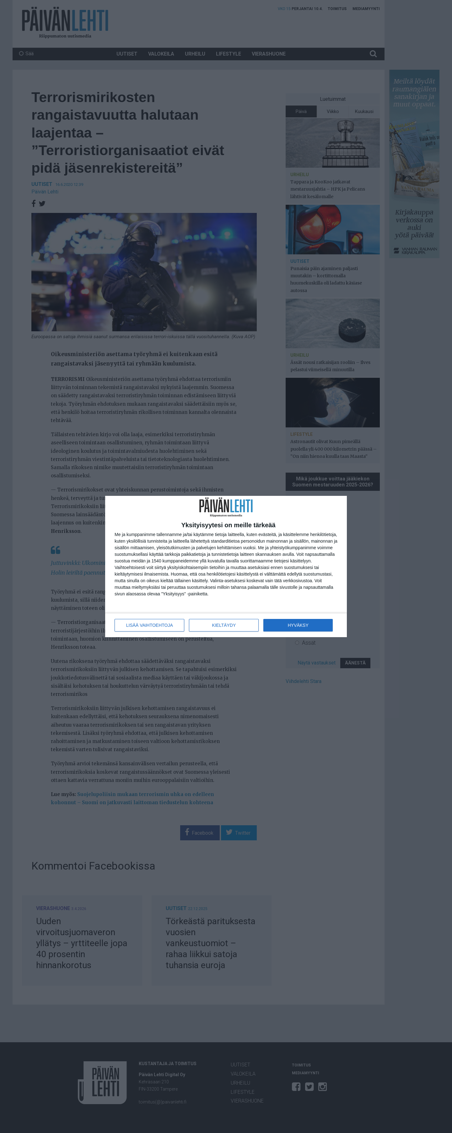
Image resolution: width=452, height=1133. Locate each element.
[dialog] (226, 566)
